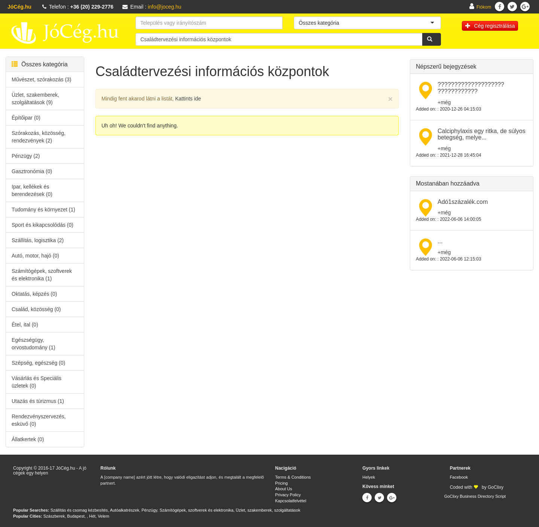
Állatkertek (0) (28, 439)
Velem (103, 516)
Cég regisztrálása (490, 26)
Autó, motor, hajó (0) (35, 256)
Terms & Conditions (293, 477)
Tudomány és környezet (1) (43, 210)
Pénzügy (149, 510)
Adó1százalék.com (463, 202)
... (440, 241)
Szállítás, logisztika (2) (38, 240)
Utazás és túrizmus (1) (38, 401)
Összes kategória (40, 64)
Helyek (368, 477)
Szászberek (54, 516)
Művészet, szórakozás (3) (41, 79)
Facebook (459, 477)
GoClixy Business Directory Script (475, 496)
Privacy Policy (288, 495)
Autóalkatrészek (124, 510)
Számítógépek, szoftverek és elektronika (196, 510)
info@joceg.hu (165, 7)
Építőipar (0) (26, 118)
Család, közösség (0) (36, 309)
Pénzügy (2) (26, 156)
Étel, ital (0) (25, 325)
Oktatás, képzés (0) (34, 294)
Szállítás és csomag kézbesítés (79, 510)
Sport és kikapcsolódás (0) (42, 225)
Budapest (75, 516)
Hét (92, 516)
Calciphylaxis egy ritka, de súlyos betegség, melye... (482, 134)
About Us (283, 489)
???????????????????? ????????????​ (471, 87)
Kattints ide (188, 99)
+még (444, 102)
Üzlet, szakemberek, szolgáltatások (268, 510)
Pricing (281, 483)
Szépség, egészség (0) (38, 363)
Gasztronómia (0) (32, 171)
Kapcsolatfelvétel (290, 501)
